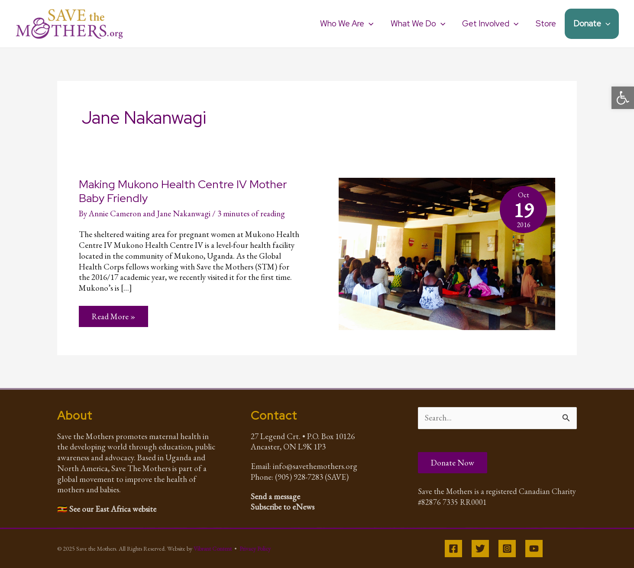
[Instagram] (507, 548)
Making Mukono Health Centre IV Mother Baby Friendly (183, 191)
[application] (371, 24)
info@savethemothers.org (315, 466)
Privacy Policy (255, 548)
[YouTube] (534, 548)
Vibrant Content (213, 548)
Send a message (275, 496)
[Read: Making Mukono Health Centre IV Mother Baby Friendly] (447, 252)
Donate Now (452, 462)
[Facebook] (453, 548)
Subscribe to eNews (282, 506)
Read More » (113, 319)
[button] (622, 98)
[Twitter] (480, 548)
